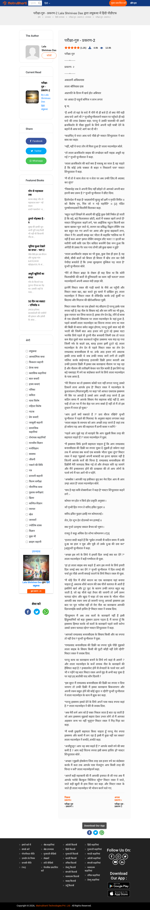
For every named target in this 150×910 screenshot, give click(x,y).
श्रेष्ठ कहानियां (49, 844)
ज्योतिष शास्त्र (35, 525)
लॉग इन (133, 3)
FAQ (24, 867)
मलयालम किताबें (72, 876)
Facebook (36, 141)
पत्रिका (32, 389)
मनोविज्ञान (34, 448)
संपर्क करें (25, 849)
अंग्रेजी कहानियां (94, 858)
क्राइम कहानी (35, 541)
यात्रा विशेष (34, 400)
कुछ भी (32, 536)
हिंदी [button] (47, 3)
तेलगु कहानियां (93, 879)
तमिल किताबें (70, 863)
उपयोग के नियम (28, 858)
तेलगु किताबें (70, 867)
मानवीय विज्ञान (36, 442)
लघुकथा (32, 351)
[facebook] (111, 856)
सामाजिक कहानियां (33, 430)
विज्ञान (32, 530)
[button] (39, 3)
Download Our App (94, 825)
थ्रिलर (31, 497)
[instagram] (118, 856)
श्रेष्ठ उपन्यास (49, 849)
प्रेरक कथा (33, 367)
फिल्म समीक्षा (35, 481)
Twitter (36, 151)
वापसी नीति (26, 863)
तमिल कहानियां (93, 875)
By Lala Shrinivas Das (45, 98)
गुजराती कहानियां (94, 849)
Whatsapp (36, 160)
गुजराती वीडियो (50, 853)
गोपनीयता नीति (28, 853)
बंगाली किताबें (71, 872)
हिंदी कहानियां (93, 844)
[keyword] (35, 3)
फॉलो (49, 55)
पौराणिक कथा (35, 486)
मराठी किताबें (70, 858)
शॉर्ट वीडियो (48, 863)
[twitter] (125, 856)
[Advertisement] (36, 668)
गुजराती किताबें (71, 853)
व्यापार (32, 508)
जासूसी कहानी (36, 422)
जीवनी (32, 459)
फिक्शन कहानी (36, 362)
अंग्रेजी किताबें (71, 844)
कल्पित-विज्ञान (35, 503)
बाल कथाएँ (34, 378)
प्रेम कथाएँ (33, 417)
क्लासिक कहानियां (37, 373)
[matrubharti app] (72, 3)
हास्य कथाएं (34, 384)
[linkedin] (122, 862)
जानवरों (32, 519)
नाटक (31, 411)
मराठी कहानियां (93, 853)
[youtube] (115, 862)
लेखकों (46, 858)
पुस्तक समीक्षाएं (36, 492)
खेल (31, 514)
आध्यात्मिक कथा (37, 356)
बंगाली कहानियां (94, 863)
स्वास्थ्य (32, 453)
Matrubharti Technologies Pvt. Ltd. (53, 905)
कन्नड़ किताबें (70, 881)
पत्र (30, 470)
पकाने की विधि (36, 464)
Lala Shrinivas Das (49, 48)
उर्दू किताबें (69, 885)
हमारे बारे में (26, 844)
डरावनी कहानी (36, 475)
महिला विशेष (35, 406)
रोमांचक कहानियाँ (37, 437)
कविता (32, 395)
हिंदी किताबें (70, 849)
